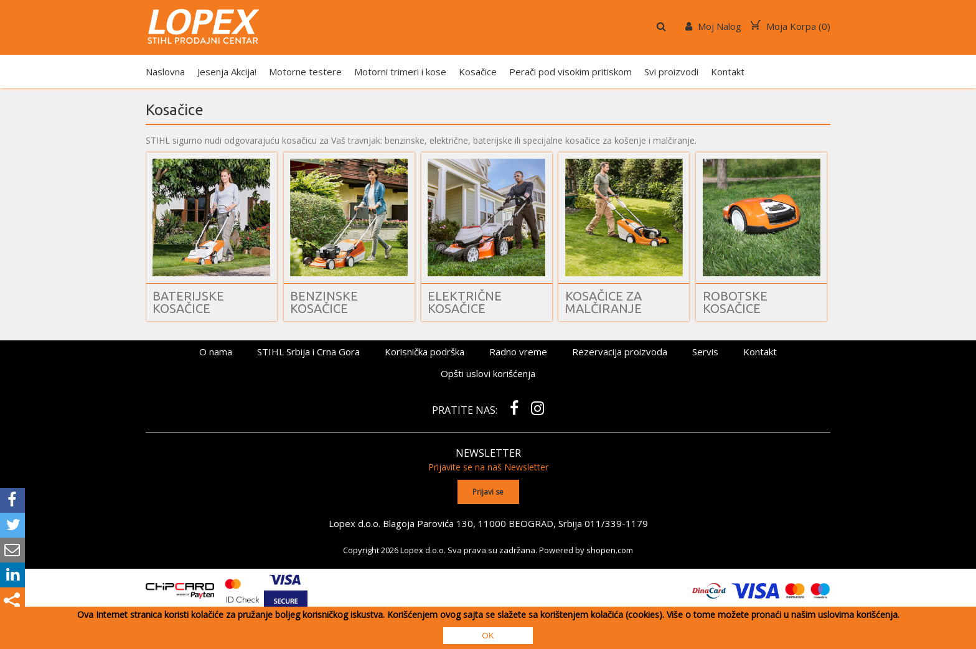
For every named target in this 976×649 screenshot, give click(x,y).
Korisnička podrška (424, 351)
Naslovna (165, 71)
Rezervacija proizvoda (619, 351)
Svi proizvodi (671, 71)
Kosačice (478, 71)
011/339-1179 (616, 523)
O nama (215, 351)
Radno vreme (518, 351)
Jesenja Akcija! (226, 71)
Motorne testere (305, 71)
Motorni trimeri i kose (400, 71)
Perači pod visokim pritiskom (570, 71)
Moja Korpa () (790, 26)
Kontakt (727, 71)
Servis (705, 351)
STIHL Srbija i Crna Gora (308, 351)
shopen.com (609, 550)
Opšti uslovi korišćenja (488, 373)
